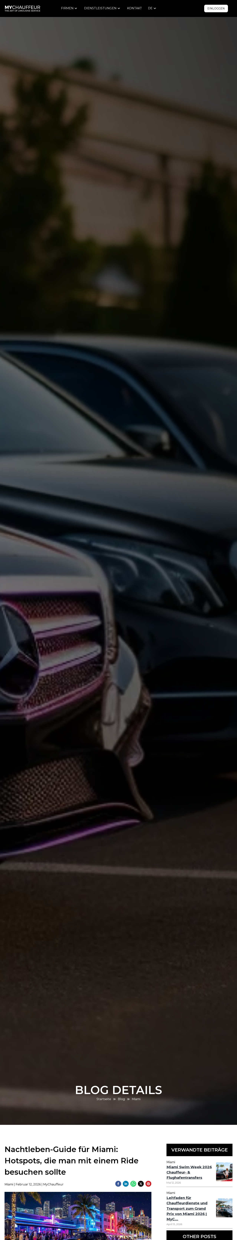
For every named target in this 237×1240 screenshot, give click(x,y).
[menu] (69, 8)
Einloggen (216, 8)
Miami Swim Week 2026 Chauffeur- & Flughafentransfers (189, 1172)
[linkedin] (126, 1184)
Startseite (104, 1099)
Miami (136, 1099)
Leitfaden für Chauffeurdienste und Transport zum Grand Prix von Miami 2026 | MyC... (186, 1208)
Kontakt (134, 8)
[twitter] (141, 1184)
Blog (121, 1099)
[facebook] (118, 1184)
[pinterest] (148, 1184)
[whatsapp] (133, 1184)
